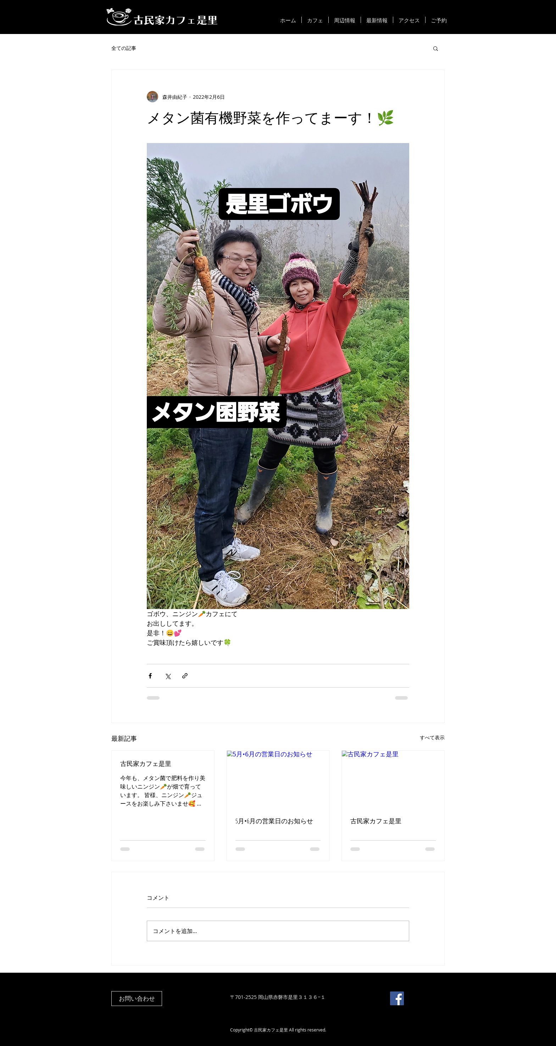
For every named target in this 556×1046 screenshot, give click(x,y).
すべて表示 (432, 737)
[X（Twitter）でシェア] (167, 675)
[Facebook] (397, 998)
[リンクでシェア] (185, 675)
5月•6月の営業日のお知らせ (274, 821)
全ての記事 (123, 48)
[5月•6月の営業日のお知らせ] (278, 779)
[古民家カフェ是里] (393, 779)
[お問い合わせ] (136, 998)
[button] (435, 48)
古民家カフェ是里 (145, 763)
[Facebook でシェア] (150, 675)
